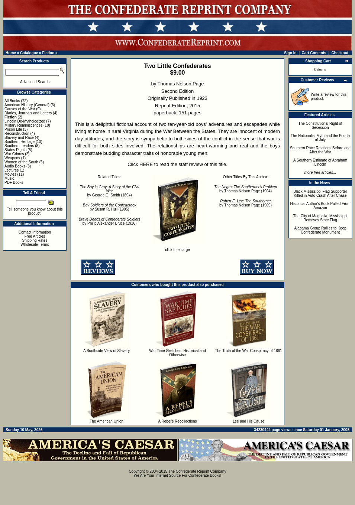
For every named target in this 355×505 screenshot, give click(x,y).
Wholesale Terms (34, 244)
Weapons (12, 158)
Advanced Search (34, 82)
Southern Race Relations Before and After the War (320, 150)
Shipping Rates (35, 240)
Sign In (290, 53)
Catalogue (29, 53)
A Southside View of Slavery (106, 351)
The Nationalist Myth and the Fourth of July (320, 138)
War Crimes (14, 154)
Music (9, 178)
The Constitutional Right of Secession (320, 125)
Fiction (48, 53)
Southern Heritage (19, 142)
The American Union (106, 421)
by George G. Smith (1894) (109, 191)
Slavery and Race (19, 138)
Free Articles (35, 236)
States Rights (15, 150)
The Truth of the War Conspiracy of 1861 (248, 351)
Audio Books (14, 166)
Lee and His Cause (248, 421)
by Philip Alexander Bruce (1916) (110, 221)
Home (11, 53)
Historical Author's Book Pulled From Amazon (320, 206)
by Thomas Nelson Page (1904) (245, 189)
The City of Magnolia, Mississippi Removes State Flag (320, 218)
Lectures (11, 170)
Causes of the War (19, 109)
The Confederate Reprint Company (197, 471)
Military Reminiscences (23, 125)
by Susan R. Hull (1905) (109, 207)
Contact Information (35, 232)
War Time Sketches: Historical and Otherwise (177, 353)
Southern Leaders (19, 146)
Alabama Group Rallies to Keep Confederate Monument (320, 230)
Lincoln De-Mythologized (24, 121)
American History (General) (26, 105)
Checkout (340, 53)
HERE (146, 164)
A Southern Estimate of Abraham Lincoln (320, 162)
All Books (12, 101)
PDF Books (13, 182)
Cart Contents (314, 53)
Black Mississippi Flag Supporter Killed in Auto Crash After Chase (320, 193)
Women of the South (21, 162)
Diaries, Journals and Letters (28, 113)
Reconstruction (16, 133)
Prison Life (13, 129)
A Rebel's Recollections (177, 421)
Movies (10, 174)
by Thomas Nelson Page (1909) (245, 203)
